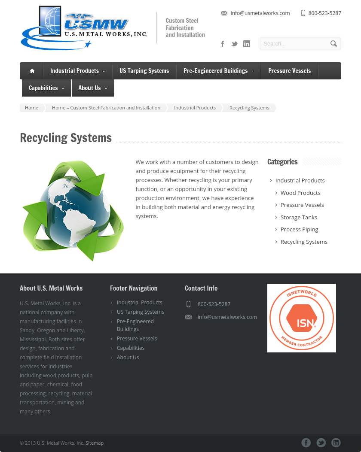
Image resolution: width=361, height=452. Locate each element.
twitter (234, 43)
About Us (93, 88)
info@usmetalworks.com (260, 13)
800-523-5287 (325, 13)
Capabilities (46, 88)
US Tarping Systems (144, 71)
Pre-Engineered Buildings (219, 71)
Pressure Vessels (289, 71)
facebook (222, 43)
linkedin (246, 43)
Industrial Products (77, 71)
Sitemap (95, 443)
